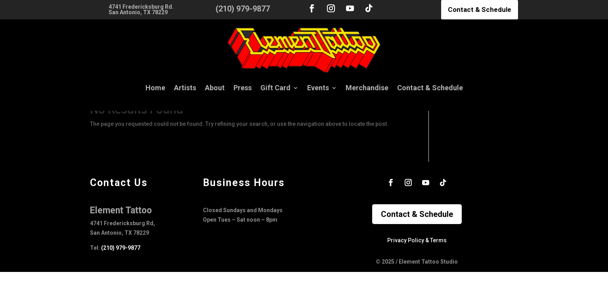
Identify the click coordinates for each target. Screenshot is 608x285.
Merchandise (367, 88)
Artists (185, 88)
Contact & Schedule (479, 9)
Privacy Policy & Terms (417, 240)
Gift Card (275, 88)
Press (242, 88)
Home (155, 88)
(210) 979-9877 (120, 248)
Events (318, 88)
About (215, 88)
